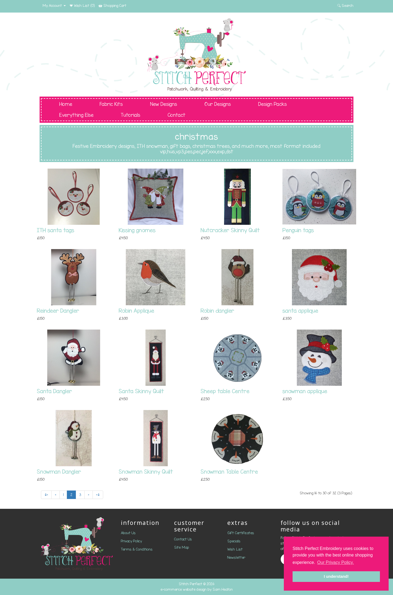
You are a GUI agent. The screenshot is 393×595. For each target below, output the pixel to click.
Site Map (181, 547)
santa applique (300, 310)
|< (46, 494)
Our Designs (217, 104)
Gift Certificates (240, 533)
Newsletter (236, 557)
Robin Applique (136, 310)
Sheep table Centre (225, 391)
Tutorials (130, 115)
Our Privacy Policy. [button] (335, 562)
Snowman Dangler (59, 471)
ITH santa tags (55, 230)
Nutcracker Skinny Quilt (230, 230)
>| (98, 494)
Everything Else (76, 115)
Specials (233, 541)
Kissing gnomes (137, 230)
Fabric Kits (111, 104)
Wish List (235, 549)
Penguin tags (298, 230)
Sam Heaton (223, 589)
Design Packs (272, 104)
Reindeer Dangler (58, 310)
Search (345, 5)
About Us (128, 533)
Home (65, 104)
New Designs (163, 104)
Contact (177, 115)
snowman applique (304, 391)
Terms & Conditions (137, 549)
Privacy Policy (131, 541)
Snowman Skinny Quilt (146, 471)
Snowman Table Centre (229, 471)
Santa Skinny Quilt (141, 391)
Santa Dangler (54, 391)
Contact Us (183, 539)
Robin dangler (217, 310)
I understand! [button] (336, 576)
